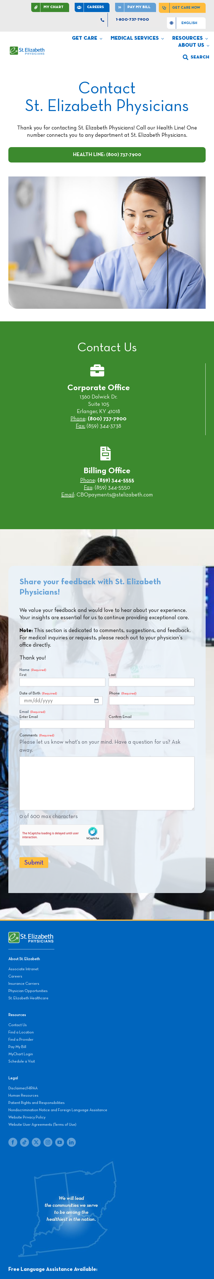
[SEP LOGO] (27, 49)
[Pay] (135, 7)
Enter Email (29, 717)
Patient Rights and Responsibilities (36, 1103)
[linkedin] (71, 1142)
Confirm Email (120, 717)
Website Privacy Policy (26, 1117)
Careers (15, 976)
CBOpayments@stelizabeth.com (115, 495)
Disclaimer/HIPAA (23, 1088)
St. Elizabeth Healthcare (28, 998)
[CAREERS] (92, 7)
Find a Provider (20, 1040)
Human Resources (23, 1095)
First (23, 675)
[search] (196, 57)
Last (112, 675)
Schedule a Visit (21, 1061)
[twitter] (36, 1142)
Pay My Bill (17, 1047)
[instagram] (47, 1142)
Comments (37, 735)
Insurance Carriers (23, 984)
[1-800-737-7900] (128, 20)
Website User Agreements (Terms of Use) (42, 1125)
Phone (122, 693)
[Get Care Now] (182, 8)
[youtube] (59, 1142)
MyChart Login (20, 1054)
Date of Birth (38, 693)
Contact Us (17, 1025)
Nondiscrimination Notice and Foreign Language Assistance (57, 1110)
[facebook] (12, 1142)
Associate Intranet (23, 969)
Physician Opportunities (28, 991)
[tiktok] (24, 1142)
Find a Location (21, 1032)
